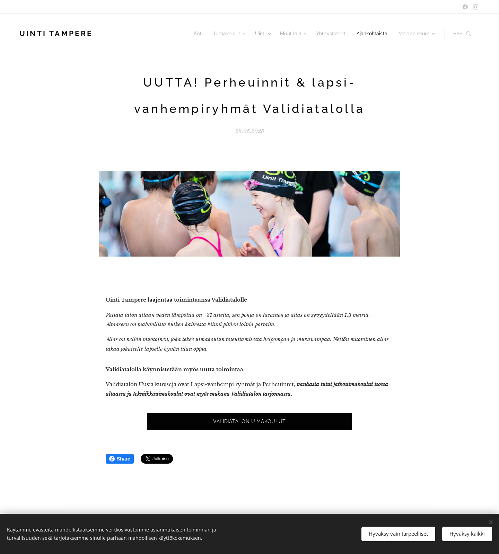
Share (119, 459)
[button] (462, 33)
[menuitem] (208, 33)
